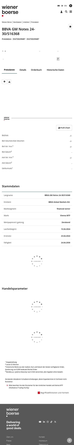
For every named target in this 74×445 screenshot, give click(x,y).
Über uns (9, 437)
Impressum (43, 441)
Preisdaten (9, 69)
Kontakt (42, 437)
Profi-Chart (64, 128)
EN (65, 5)
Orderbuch (36, 69)
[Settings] (4, 81)
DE (58, 5)
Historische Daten (55, 69)
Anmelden (61, 12)
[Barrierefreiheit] (70, 5)
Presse (8, 441)
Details (23, 69)
